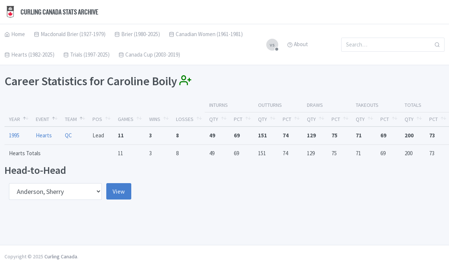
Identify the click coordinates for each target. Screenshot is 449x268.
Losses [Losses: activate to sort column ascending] (185, 119)
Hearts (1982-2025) (29, 54)
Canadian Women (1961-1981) (206, 34)
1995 (14, 135)
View (119, 191)
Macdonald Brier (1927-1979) (70, 34)
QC (68, 135)
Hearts (44, 135)
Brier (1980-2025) (137, 34)
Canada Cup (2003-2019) (149, 54)
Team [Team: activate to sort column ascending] (71, 119)
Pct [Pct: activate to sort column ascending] (238, 119)
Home (14, 34)
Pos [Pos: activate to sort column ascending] (97, 119)
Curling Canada (60, 256)
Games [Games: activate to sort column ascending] (126, 119)
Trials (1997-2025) (86, 54)
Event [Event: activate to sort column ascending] (42, 119)
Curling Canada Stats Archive (51, 12)
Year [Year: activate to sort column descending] (14, 119)
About (297, 44)
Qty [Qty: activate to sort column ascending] (213, 119)
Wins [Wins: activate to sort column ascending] (154, 119)
